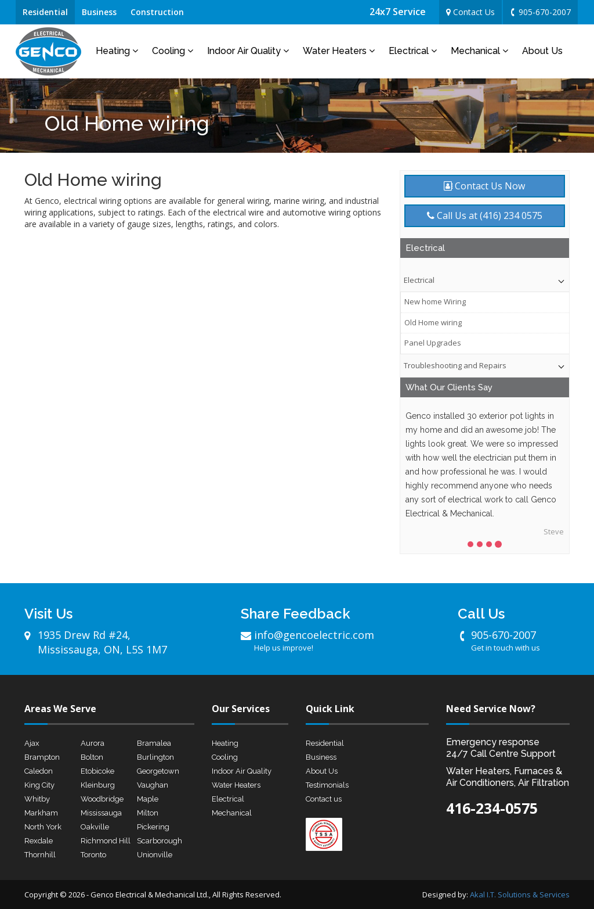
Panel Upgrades (432, 342)
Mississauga (101, 813)
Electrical (413, 50)
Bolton (92, 757)
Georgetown (158, 771)
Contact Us (470, 11)
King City (39, 785)
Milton (147, 813)
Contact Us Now (484, 185)
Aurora (92, 743)
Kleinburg (98, 785)
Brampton (42, 757)
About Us (542, 50)
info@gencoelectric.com (311, 640)
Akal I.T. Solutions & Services (520, 894)
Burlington (155, 757)
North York (42, 826)
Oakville (95, 826)
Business (99, 11)
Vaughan (152, 785)
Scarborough (159, 840)
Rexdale (38, 840)
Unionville (154, 854)
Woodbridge (102, 799)
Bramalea (154, 743)
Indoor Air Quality (248, 50)
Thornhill (40, 854)
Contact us (324, 799)
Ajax (31, 743)
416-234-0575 (492, 808)
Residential (45, 11)
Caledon (38, 771)
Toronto (93, 854)
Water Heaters (339, 50)
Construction (157, 11)
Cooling (172, 50)
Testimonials (327, 785)
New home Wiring (435, 301)
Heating (117, 50)
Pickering (153, 826)
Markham (41, 813)
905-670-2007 (539, 11)
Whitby (37, 799)
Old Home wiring (433, 322)
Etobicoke (97, 771)
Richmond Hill (106, 840)
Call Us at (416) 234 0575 (484, 215)
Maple (147, 799)
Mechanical (479, 50)
